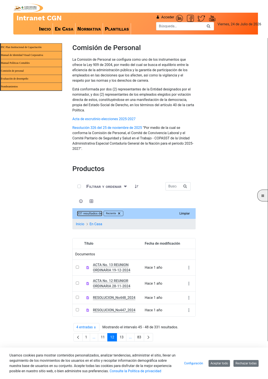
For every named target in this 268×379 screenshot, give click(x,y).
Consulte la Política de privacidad (135, 371)
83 (140, 338)
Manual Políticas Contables (15, 62)
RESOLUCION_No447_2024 (114, 310)
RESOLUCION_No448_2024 (114, 298)
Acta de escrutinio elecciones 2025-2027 (104, 119)
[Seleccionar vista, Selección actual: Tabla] (91, 201)
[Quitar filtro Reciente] (119, 213)
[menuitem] (45, 29)
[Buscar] (179, 26)
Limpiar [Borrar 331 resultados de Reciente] (184, 213)
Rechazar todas (246, 363)
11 (104, 338)
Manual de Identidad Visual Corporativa (22, 55)
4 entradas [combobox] (87, 327)
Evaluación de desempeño (14, 78)
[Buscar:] (172, 186)
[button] (136, 186)
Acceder (165, 17)
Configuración (193, 363)
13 (123, 338)
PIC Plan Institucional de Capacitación (21, 47)
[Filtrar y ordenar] (107, 186)
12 (113, 338)
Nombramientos (9, 86)
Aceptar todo (219, 363)
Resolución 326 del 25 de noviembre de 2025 (107, 128)
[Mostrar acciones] (188, 267)
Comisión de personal (12, 70)
